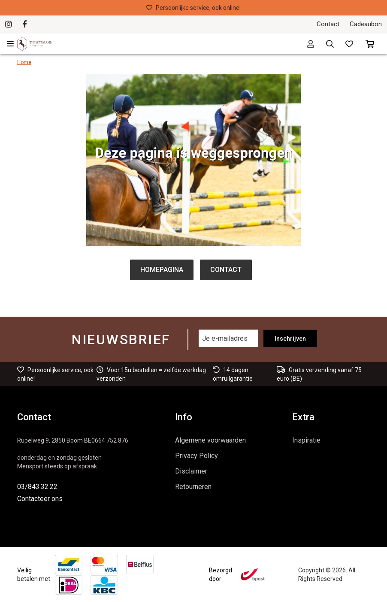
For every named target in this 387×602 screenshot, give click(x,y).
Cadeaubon (366, 24)
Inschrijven (290, 338)
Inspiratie (306, 440)
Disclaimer (191, 471)
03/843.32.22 (37, 487)
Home (24, 62)
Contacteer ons (40, 499)
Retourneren (193, 487)
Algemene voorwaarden (210, 440)
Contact (328, 24)
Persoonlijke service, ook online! (193, 7)
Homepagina (161, 270)
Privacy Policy (196, 456)
